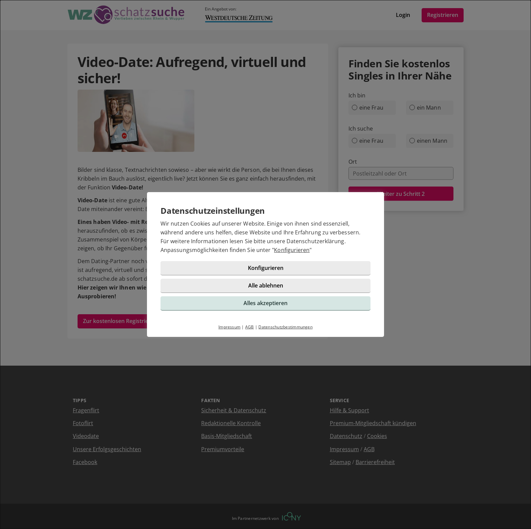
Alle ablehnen (265, 285)
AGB (249, 327)
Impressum (229, 327)
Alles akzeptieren (265, 303)
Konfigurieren (292, 250)
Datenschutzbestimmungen (285, 327)
